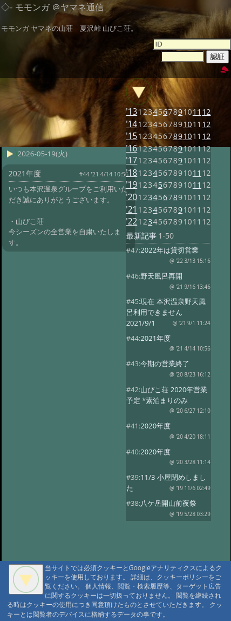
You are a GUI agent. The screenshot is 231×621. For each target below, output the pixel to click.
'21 (131, 209)
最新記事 (141, 235)
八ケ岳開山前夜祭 (168, 503)
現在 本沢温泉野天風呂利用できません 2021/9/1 (166, 312)
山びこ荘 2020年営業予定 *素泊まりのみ (167, 395)
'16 (131, 148)
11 (197, 112)
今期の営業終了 (164, 363)
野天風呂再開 (161, 276)
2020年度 (155, 426)
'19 (131, 184)
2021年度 (155, 338)
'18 (131, 173)
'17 (131, 160)
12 (206, 112)
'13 (131, 111)
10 (187, 124)
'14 (131, 124)
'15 (131, 136)
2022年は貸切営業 (169, 250)
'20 (131, 197)
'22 (131, 221)
